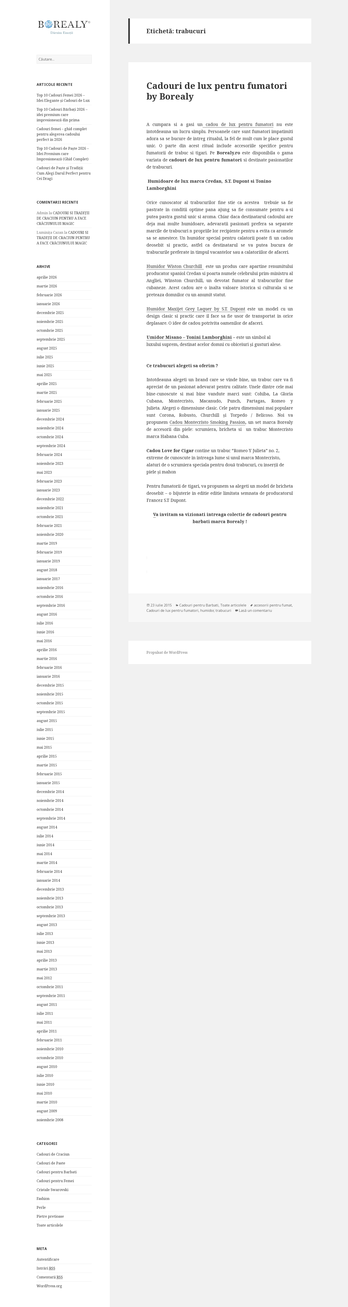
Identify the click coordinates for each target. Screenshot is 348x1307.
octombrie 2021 (50, 516)
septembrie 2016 (51, 605)
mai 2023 (44, 472)
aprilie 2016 (47, 650)
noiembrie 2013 (50, 898)
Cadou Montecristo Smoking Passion (207, 422)
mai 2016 (44, 641)
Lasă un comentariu (255, 610)
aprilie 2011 (47, 1031)
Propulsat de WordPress (167, 652)
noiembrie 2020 (50, 534)
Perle (41, 1207)
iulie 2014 (45, 836)
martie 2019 (47, 543)
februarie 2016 (49, 667)
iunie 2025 (45, 366)
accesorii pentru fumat (273, 605)
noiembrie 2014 (50, 800)
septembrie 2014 (51, 818)
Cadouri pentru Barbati (57, 1172)
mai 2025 (44, 375)
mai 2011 (44, 1022)
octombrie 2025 (50, 330)
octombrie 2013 (50, 907)
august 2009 (47, 1111)
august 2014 (47, 827)
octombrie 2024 (50, 437)
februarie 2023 (49, 481)
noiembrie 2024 (50, 428)
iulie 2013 (45, 933)
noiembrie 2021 (50, 508)
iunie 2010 (45, 1084)
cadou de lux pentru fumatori (238, 124)
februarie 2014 (49, 871)
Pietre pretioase (50, 1216)
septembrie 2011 (51, 995)
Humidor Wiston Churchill (175, 266)
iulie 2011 (45, 1013)
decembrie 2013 (50, 889)
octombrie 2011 (50, 987)
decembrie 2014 (50, 791)
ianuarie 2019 (48, 561)
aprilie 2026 (47, 277)
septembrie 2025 (51, 339)
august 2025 (47, 348)
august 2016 (47, 614)
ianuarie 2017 (48, 579)
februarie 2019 (49, 552)
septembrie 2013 (51, 916)
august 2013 (47, 924)
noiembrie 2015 (50, 694)
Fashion (43, 1198)
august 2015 (47, 720)
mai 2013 (44, 951)
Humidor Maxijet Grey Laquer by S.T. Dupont (195, 309)
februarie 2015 (49, 774)
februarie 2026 (49, 295)
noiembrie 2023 (50, 463)
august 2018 (47, 570)
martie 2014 (47, 862)
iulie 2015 (45, 729)
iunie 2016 (45, 632)
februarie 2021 (49, 525)
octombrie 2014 (50, 809)
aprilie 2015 (47, 756)
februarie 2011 (49, 1040)
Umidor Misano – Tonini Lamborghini (189, 337)
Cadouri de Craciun (53, 1154)
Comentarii (50, 1277)
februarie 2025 (49, 401)
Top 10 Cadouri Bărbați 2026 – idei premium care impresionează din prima (62, 115)
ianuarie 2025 (48, 410)
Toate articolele (50, 1225)
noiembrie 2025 (50, 321)
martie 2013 (47, 969)
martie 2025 (47, 392)
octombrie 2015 (50, 703)
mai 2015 (44, 747)
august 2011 (47, 1004)
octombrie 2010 (50, 1058)
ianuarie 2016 (48, 676)
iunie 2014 (45, 845)
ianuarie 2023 (48, 490)
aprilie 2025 (47, 383)
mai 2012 (44, 978)
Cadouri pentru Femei (55, 1181)
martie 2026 (47, 286)
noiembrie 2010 (50, 1049)
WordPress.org (49, 1286)
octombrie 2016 (50, 596)
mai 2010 (44, 1093)
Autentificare (48, 1259)
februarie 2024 (49, 454)
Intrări (46, 1268)
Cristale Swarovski (52, 1189)
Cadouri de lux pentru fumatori (172, 610)
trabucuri (223, 610)
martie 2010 (47, 1102)
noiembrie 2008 (50, 1120)
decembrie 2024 (50, 419)
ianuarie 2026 (48, 304)
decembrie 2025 (50, 312)
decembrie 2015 (50, 685)
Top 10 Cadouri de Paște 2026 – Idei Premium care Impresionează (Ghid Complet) (63, 154)
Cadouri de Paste (51, 1163)
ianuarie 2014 (48, 880)
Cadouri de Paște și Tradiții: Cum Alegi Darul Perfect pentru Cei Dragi (64, 173)
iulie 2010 (45, 1075)
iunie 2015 (45, 738)
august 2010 (47, 1066)
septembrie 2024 (51, 446)
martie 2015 (47, 765)
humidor (207, 610)
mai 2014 (44, 854)
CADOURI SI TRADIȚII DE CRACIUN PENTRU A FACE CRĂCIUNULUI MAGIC (63, 218)
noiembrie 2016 (50, 587)
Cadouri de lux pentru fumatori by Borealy (216, 91)
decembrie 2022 (50, 499)
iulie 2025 (45, 357)
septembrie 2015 (51, 712)
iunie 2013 (45, 942)
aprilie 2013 (47, 960)
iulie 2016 (45, 623)
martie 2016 (47, 658)
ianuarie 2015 (48, 783)
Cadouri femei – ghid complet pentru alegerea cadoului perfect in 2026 (62, 134)
